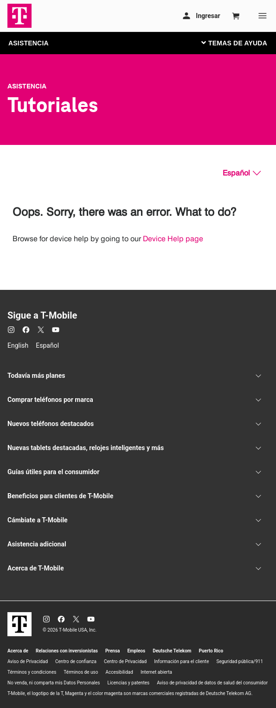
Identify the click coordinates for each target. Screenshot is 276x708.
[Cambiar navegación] (241, 42)
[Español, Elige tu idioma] (241, 173)
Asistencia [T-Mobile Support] (26, 86)
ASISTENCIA (28, 43)
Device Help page (173, 238)
